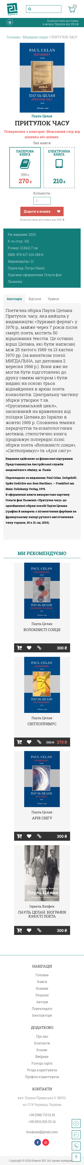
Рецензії (42, 995)
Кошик (42, 1050)
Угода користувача (42, 1070)
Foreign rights (42, 1063)
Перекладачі (42, 1008)
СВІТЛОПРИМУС (42, 723)
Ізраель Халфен (42, 906)
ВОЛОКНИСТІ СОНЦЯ (42, 629)
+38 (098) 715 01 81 (42, 1115)
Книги (42, 982)
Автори (42, 1002)
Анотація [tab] (14, 299)
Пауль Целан (42, 116)
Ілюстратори (42, 1015)
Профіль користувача (42, 1077)
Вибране (42, 1056)
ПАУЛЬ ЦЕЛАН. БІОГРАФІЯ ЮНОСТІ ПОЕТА (42, 914)
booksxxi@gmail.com (42, 1132)
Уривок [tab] (53, 299)
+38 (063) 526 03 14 (42, 1121)
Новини (42, 988)
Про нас (42, 1036)
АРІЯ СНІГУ (42, 818)
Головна (42, 975)
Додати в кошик (37, 211)
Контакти (42, 1043)
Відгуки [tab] (35, 299)
